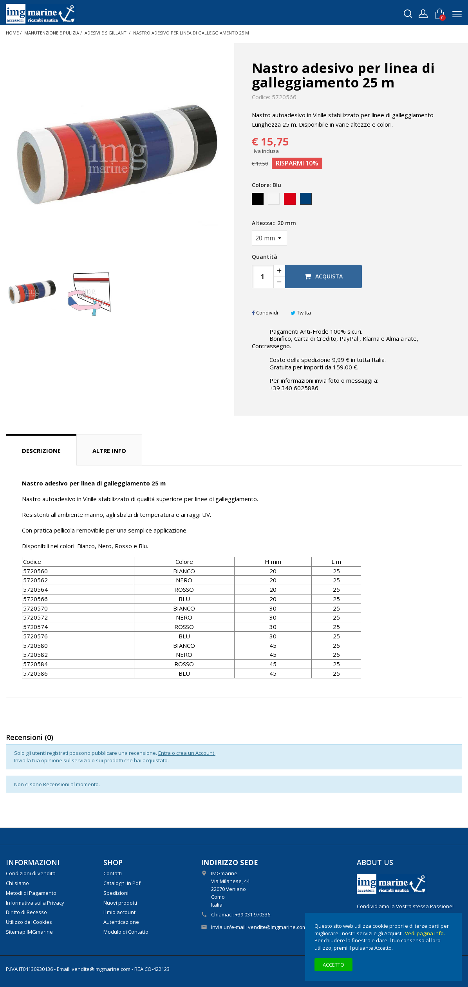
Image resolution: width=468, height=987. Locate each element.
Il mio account (119, 912)
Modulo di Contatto (125, 931)
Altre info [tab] (109, 450)
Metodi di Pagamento (31, 892)
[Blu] (306, 201)
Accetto (333, 964)
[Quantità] (263, 276)
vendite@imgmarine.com (277, 927)
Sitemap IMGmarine (29, 931)
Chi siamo (17, 883)
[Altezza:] (269, 238)
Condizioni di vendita (31, 873)
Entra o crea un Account (186, 752)
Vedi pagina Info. (425, 933)
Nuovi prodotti (120, 902)
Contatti (112, 873)
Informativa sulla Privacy (35, 902)
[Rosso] (290, 201)
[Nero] (258, 201)
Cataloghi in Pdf (122, 883)
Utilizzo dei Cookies (29, 921)
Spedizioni (115, 892)
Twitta (301, 312)
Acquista (323, 276)
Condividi (265, 312)
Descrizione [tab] (41, 450)
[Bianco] (274, 201)
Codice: (261, 97)
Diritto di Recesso (26, 912)
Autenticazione (121, 921)
